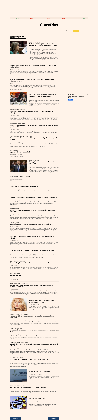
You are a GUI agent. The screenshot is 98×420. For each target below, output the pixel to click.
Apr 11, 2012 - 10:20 (15, 240)
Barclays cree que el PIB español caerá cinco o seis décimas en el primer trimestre (32, 80)
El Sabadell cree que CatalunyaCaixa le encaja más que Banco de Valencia (32, 237)
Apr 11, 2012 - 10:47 (15, 200)
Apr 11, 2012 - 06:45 (38, 374)
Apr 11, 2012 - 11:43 (15, 83)
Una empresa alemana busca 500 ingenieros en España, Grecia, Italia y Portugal (34, 138)
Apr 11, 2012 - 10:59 (18, 154)
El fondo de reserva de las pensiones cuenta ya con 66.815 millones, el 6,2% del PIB (34, 345)
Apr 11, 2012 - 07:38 (22, 320)
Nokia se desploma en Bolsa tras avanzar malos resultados (30, 263)
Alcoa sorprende (16, 275)
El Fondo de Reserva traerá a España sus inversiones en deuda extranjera (31, 112)
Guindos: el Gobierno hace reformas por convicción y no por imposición (43, 95)
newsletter (71, 94)
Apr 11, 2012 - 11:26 (15, 129)
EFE (29, 98)
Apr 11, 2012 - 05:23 (34, 401)
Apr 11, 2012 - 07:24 (14, 348)
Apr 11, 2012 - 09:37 (15, 265)
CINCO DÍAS (12, 154)
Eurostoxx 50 (58, 18)
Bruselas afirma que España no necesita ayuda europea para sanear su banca (34, 330)
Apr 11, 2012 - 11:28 (15, 115)
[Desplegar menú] (11, 24)
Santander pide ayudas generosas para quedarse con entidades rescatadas (32, 316)
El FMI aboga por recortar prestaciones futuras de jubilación (31, 224)
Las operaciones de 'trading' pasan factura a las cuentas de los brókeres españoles (31, 286)
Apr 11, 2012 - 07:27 (15, 334)
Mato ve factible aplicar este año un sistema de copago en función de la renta (43, 44)
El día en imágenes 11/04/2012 (20, 177)
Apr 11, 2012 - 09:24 (18, 277)
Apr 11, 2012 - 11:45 (38, 47)
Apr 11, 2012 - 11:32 (35, 98)
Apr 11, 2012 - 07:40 (34, 304)
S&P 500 (27, 18)
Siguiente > (54, 418)
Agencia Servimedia (13, 320)
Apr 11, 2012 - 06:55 (15, 361)
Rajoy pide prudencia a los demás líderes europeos (43, 162)
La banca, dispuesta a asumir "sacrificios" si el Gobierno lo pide (32, 250)
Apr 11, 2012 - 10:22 (15, 214)
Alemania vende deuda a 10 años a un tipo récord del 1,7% (29, 387)
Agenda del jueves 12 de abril (20, 152)
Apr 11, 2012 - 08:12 (14, 289)
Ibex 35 (14, 18)
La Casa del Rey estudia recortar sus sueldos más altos (29, 359)
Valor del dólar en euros (76, 18)
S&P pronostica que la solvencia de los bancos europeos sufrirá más (33, 197)
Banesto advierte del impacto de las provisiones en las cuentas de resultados (32, 211)
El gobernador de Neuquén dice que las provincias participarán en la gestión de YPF (34, 126)
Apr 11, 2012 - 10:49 (18, 179)
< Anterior (15, 418)
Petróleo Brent (43, 18)
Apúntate (70, 99)
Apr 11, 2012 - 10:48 (15, 189)
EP (10, 69)
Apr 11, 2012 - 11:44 (15, 69)
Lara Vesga (31, 374)
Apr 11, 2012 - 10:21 (15, 226)
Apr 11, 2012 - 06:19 (18, 389)
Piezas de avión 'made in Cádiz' (39, 372)
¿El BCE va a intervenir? (37, 398)
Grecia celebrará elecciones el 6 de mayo (24, 186)
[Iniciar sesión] (84, 31)
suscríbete (76, 31)
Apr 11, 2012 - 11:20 (15, 142)
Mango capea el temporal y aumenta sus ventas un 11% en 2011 (43, 301)
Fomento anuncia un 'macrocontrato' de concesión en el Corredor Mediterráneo (33, 66)
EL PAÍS (68, 30)
